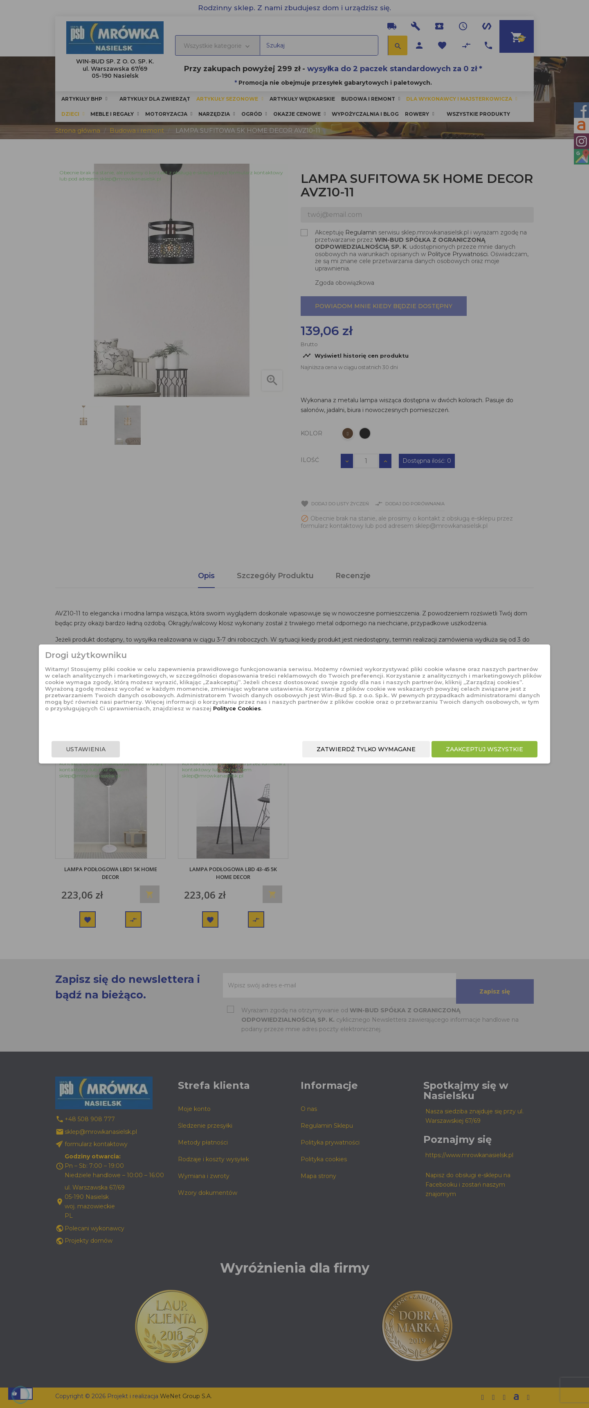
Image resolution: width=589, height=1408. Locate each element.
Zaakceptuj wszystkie (428, 750)
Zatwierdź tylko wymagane (310, 750)
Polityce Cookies (288, 720)
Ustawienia (142, 750)
